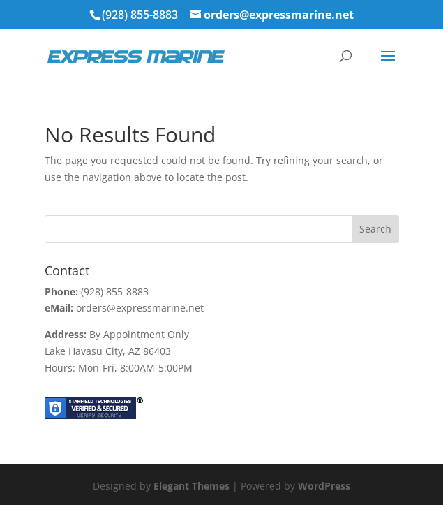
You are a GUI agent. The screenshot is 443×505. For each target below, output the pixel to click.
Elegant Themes (191, 485)
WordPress (324, 485)
